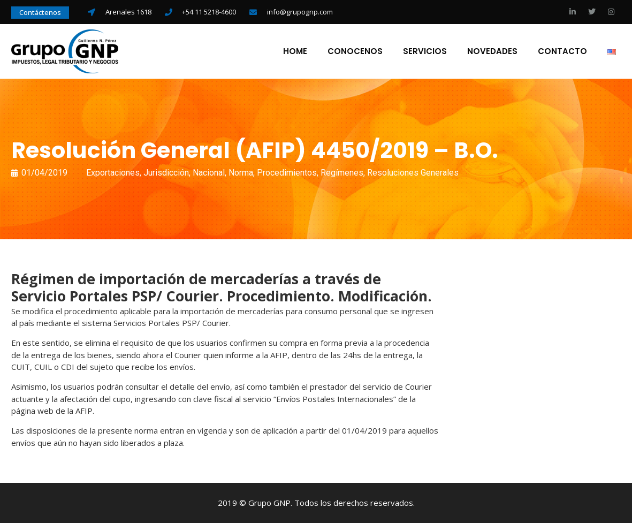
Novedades (492, 51)
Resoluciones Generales (413, 173)
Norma (241, 173)
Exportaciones (113, 173)
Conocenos (355, 51)
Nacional (209, 173)
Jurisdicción (166, 173)
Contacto (562, 51)
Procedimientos (287, 173)
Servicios (425, 51)
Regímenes (342, 173)
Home (295, 51)
